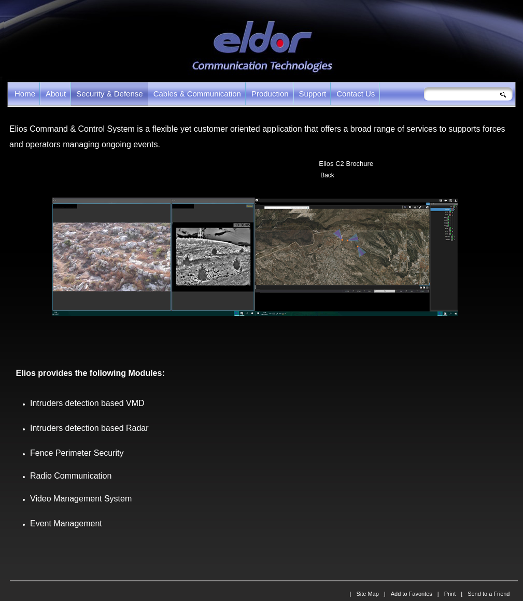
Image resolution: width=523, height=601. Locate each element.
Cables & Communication (197, 93)
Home (25, 93)
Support (313, 93)
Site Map (367, 594)
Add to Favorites (411, 594)
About (56, 93)
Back (327, 175)
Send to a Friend (489, 594)
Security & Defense (109, 93)
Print (450, 594)
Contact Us (355, 93)
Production (270, 93)
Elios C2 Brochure (346, 163)
